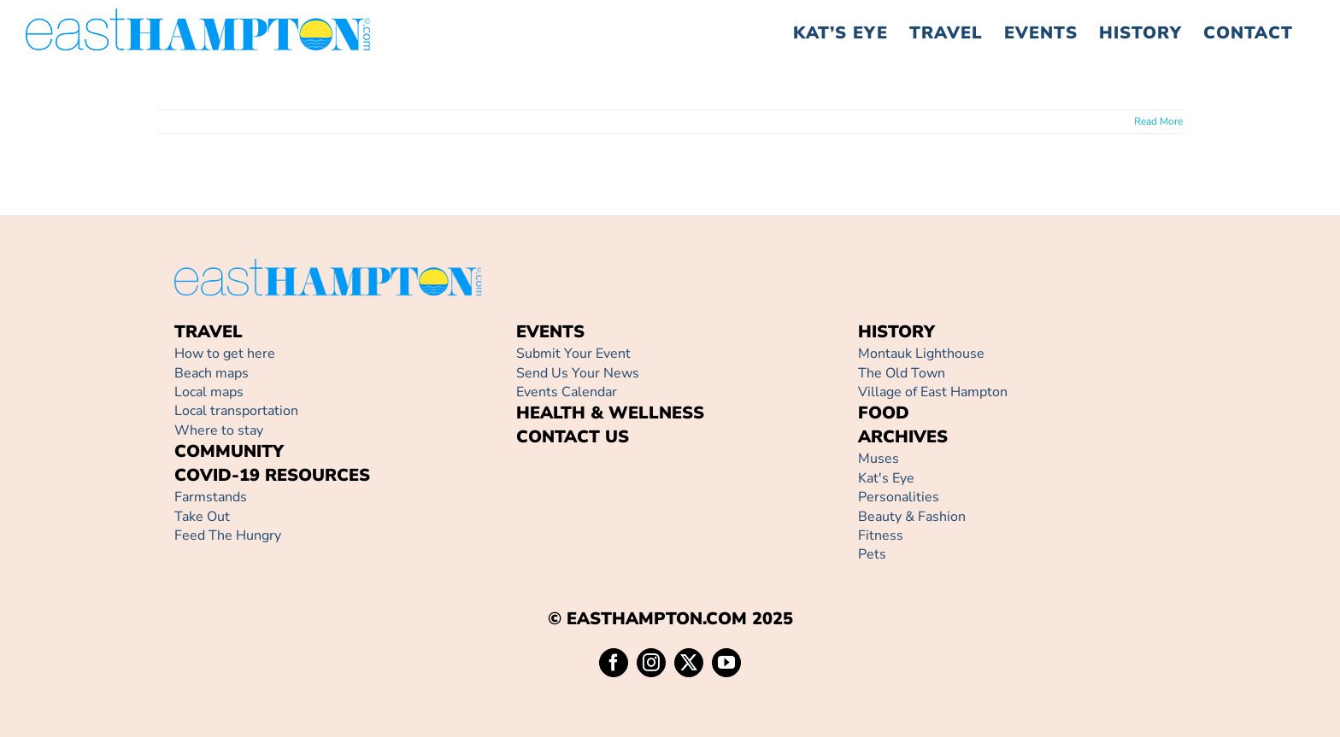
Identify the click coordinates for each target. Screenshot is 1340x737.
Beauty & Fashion (912, 516)
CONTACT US (572, 436)
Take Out (202, 516)
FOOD (883, 412)
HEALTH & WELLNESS (610, 412)
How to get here (224, 353)
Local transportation (236, 410)
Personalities (898, 497)
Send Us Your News (577, 373)
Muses (878, 458)
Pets (872, 554)
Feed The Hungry (227, 535)
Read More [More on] (1158, 121)
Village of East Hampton (933, 392)
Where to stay (218, 430)
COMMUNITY (229, 451)
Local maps (209, 392)
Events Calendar (566, 392)
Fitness (880, 535)
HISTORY (896, 331)
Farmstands (210, 497)
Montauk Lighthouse (921, 353)
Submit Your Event (573, 353)
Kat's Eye (886, 478)
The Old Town (901, 373)
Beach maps (211, 373)
